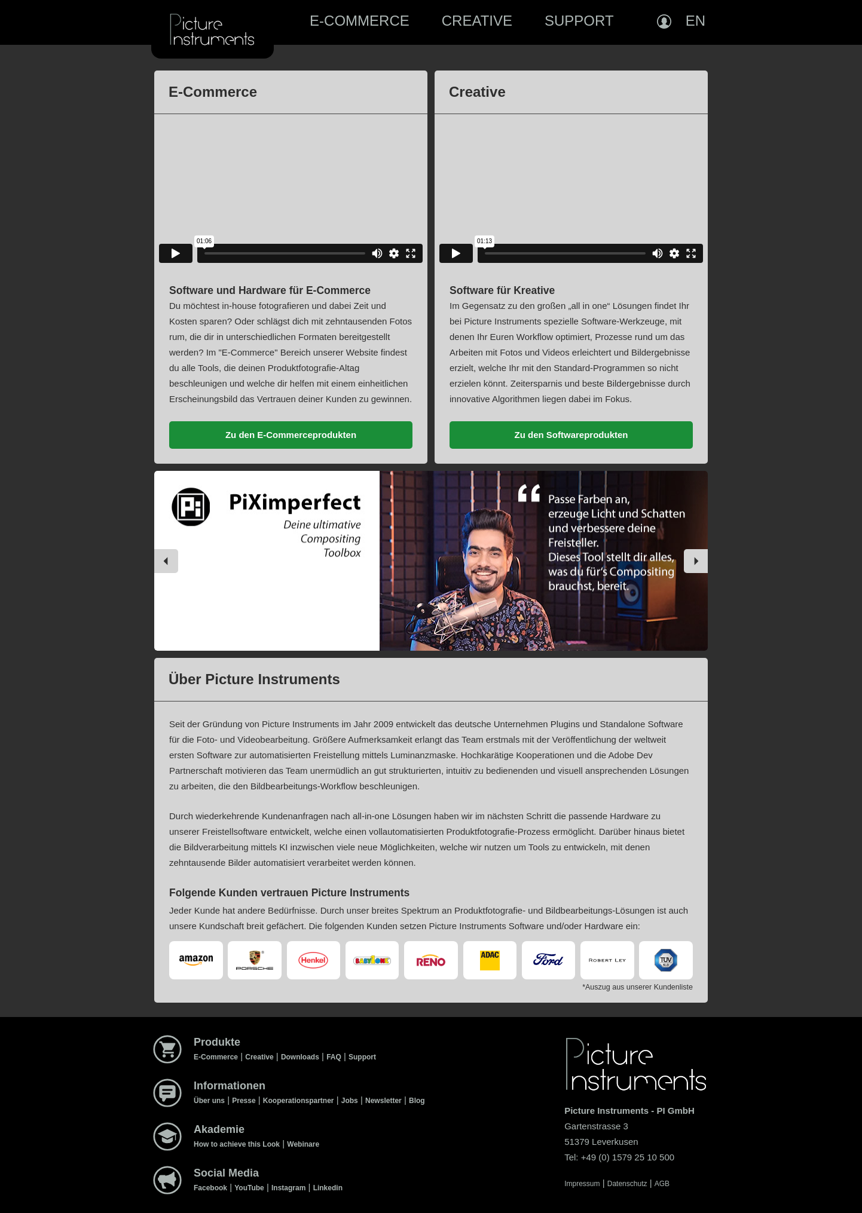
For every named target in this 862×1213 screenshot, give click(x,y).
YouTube (249, 1188)
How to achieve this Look (237, 1144)
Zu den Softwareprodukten (571, 435)
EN (695, 21)
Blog (417, 1100)
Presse (243, 1100)
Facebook (210, 1188)
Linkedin (328, 1188)
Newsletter (383, 1100)
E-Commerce (359, 21)
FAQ (333, 1057)
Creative (477, 21)
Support (579, 21)
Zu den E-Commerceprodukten (290, 435)
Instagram (288, 1188)
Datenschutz (627, 1184)
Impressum (582, 1184)
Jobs (349, 1100)
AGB (662, 1184)
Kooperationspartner (298, 1100)
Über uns (209, 1100)
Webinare (303, 1144)
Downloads (300, 1057)
